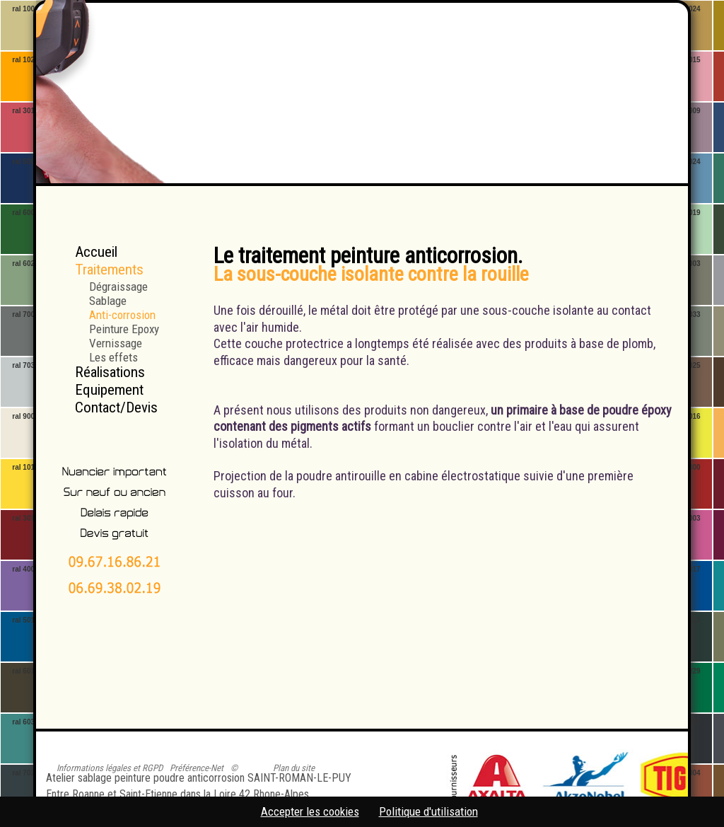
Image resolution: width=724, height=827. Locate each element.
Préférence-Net (196, 768)
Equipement (109, 389)
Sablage (108, 300)
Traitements (109, 269)
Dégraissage (118, 286)
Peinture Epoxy (124, 328)
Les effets (113, 357)
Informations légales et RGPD (110, 768)
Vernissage (115, 342)
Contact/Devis (116, 407)
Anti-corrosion (122, 314)
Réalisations (110, 372)
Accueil (96, 251)
